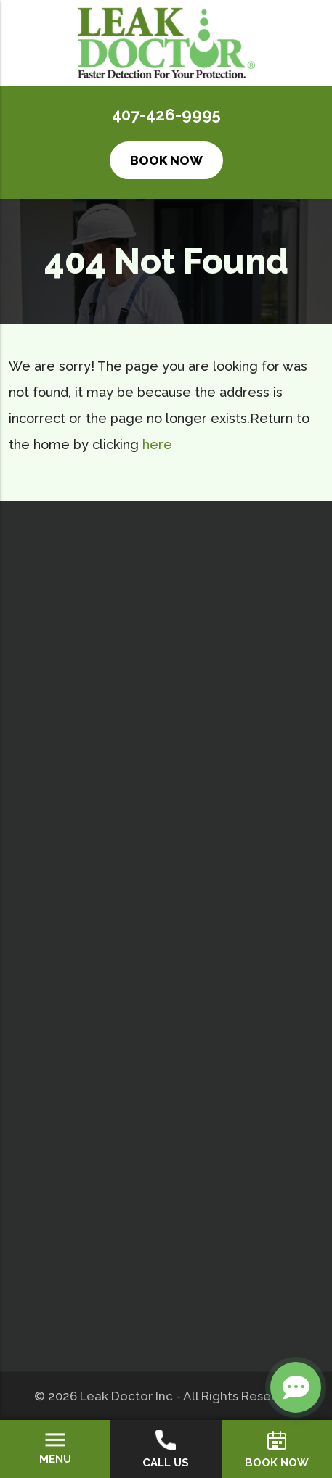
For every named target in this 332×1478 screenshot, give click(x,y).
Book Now (166, 160)
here (157, 444)
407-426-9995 (166, 114)
